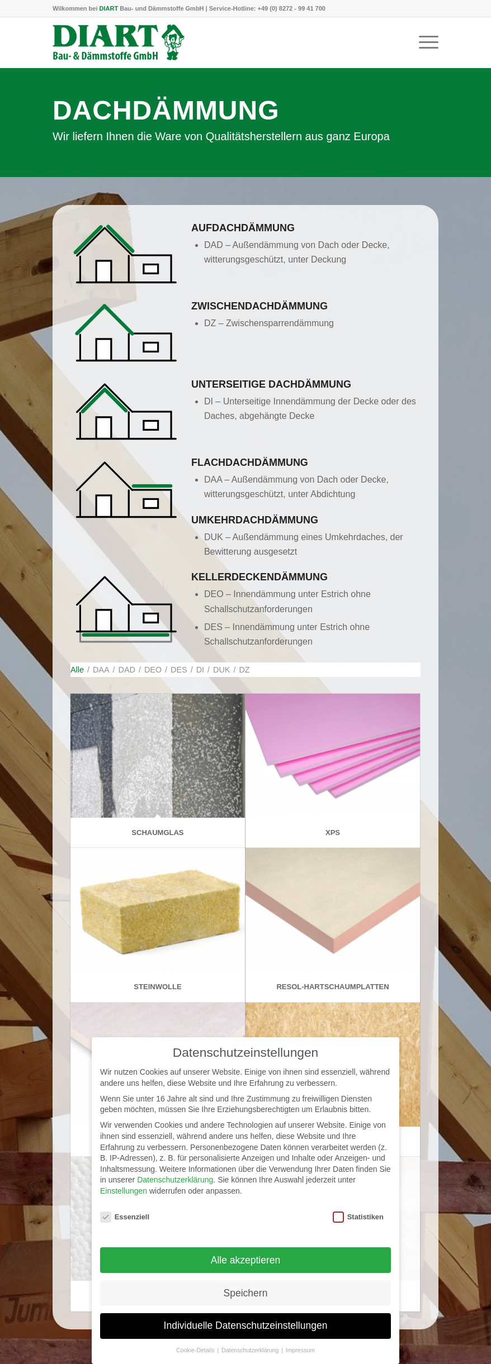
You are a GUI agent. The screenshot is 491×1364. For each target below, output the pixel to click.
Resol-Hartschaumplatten (332, 987)
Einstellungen (123, 1203)
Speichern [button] (246, 1305)
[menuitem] (423, 42)
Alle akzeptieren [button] (246, 1273)
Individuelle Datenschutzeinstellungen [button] (246, 1338)
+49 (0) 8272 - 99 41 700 (291, 8)
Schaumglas (157, 832)
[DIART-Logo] (119, 42)
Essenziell (124, 1229)
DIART (109, 8)
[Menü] (423, 42)
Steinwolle (157, 987)
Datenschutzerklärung (175, 1193)
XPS (332, 832)
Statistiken (358, 1229)
